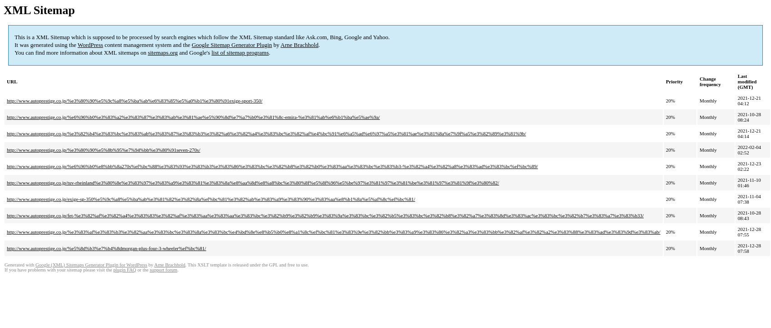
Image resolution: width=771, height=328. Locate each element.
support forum (163, 269)
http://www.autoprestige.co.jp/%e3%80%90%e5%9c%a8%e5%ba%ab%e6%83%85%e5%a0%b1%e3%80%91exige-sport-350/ (134, 100)
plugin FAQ (124, 269)
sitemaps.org (163, 52)
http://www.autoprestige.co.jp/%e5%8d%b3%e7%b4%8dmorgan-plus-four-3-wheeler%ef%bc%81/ (106, 248)
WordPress (90, 44)
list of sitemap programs (240, 52)
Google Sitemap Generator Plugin (232, 44)
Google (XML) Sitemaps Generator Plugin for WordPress (91, 264)
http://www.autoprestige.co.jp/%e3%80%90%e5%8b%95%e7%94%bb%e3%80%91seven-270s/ (103, 150)
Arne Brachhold (299, 44)
